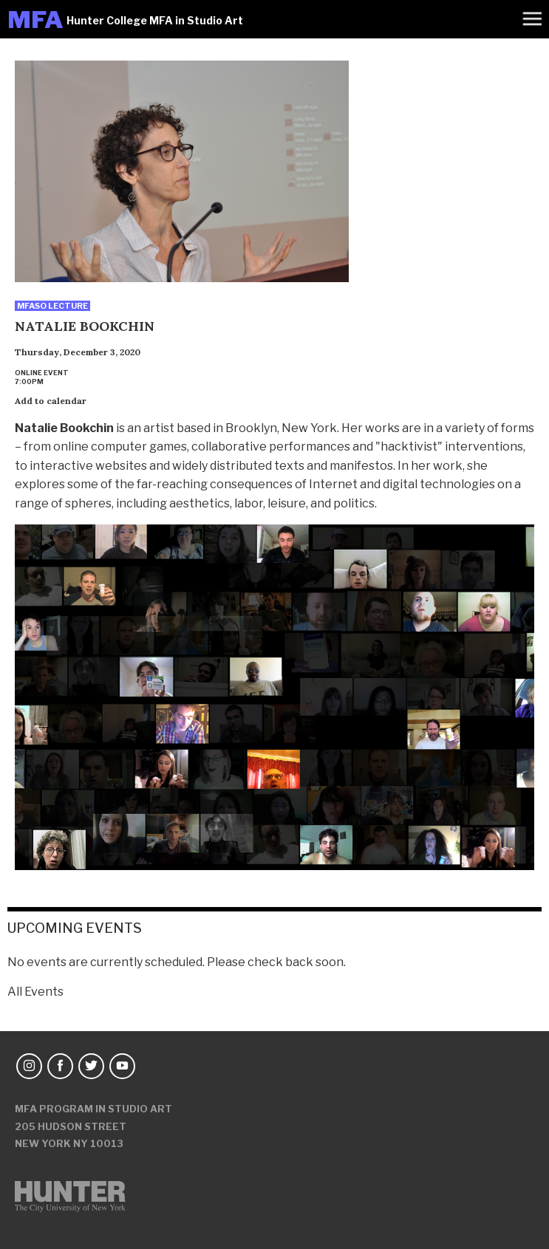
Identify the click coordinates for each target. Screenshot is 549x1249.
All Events (35, 992)
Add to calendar (50, 400)
